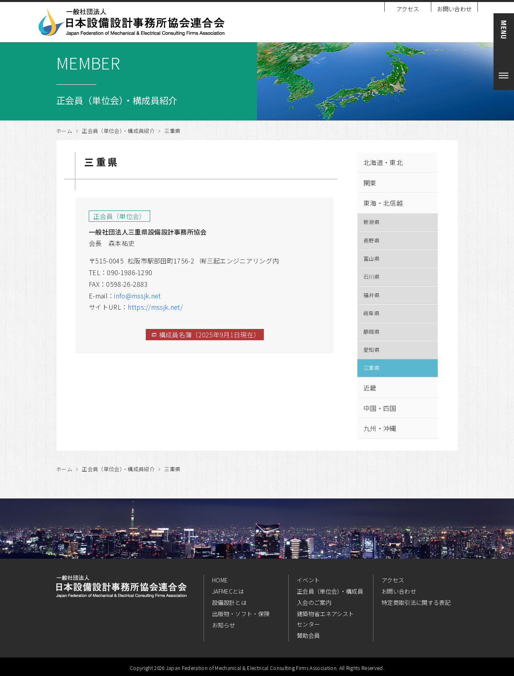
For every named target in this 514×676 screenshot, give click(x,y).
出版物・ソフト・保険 (240, 613)
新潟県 (371, 222)
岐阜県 (371, 313)
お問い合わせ (454, 8)
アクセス (407, 8)
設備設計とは (229, 602)
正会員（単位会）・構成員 (330, 591)
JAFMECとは (228, 591)
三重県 (371, 368)
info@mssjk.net (137, 295)
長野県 (371, 240)
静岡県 (371, 331)
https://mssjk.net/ (155, 307)
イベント (308, 580)
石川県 (371, 276)
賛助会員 (308, 635)
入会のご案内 (314, 602)
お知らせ (223, 625)
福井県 (371, 295)
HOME (220, 580)
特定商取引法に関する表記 (416, 602)
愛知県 (371, 349)
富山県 (371, 258)
